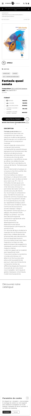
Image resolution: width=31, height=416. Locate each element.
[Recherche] (24, 3)
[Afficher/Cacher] (26, 128)
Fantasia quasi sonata (8, 16)
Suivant (26, 19)
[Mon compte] (28, 3)
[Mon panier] (26, 3)
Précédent (5, 19)
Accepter (6, 412)
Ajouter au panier (13, 119)
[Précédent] (2, 9)
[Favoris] (27, 119)
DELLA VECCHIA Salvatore (19, 88)
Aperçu (9, 63)
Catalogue (5, 13)
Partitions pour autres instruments (12, 14)
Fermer (16, 412)
